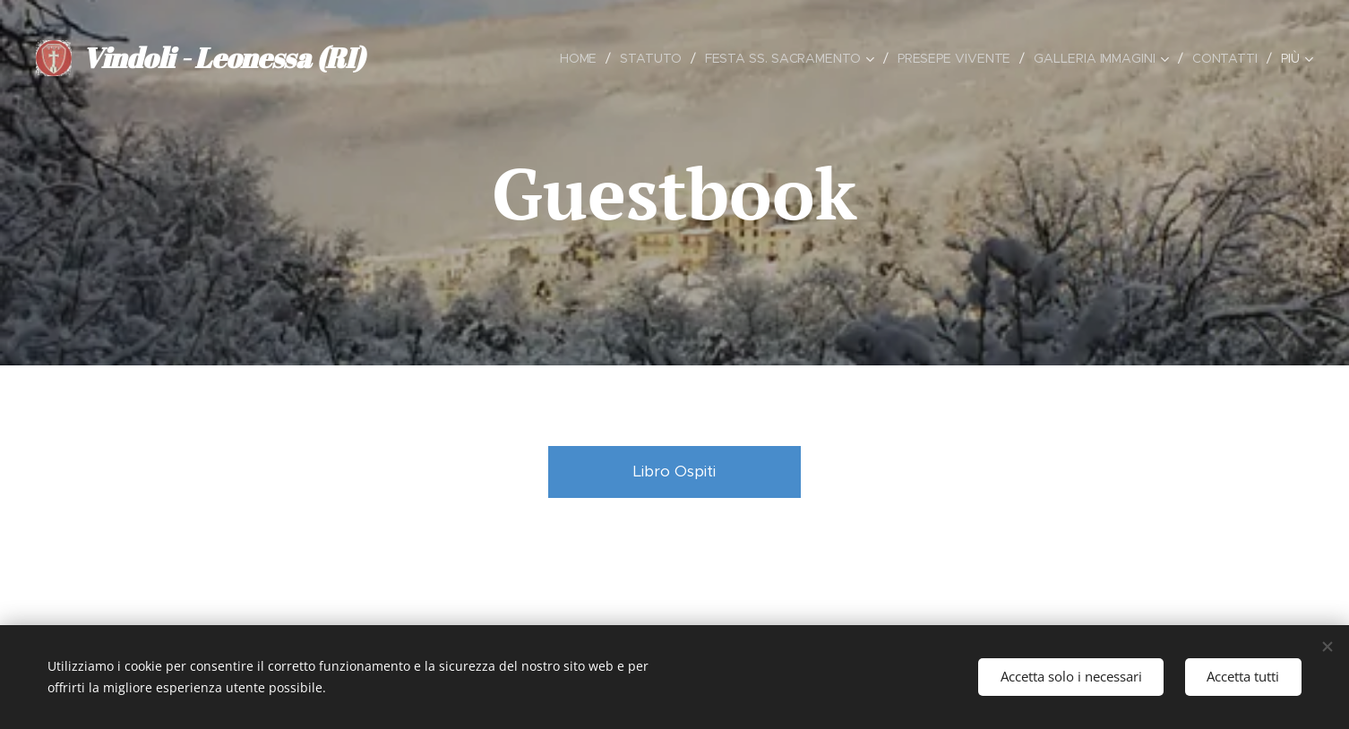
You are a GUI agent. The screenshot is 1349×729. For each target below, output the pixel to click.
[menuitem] (577, 58)
